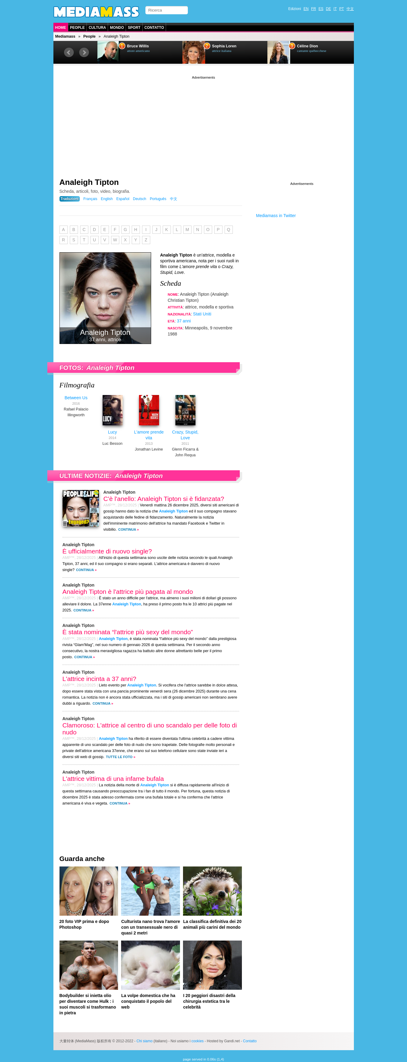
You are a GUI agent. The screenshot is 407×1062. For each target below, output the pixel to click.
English (107, 199)
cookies (198, 1041)
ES (320, 9)
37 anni (184, 320)
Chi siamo (145, 1041)
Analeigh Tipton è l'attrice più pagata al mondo (128, 591)
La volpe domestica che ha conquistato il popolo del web (148, 1001)
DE (328, 9)
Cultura (97, 28)
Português (158, 199)
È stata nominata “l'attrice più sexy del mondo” (128, 631)
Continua (127, 529)
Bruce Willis (138, 46)
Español (122, 199)
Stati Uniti (202, 313)
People (77, 28)
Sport (134, 28)
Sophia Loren (224, 46)
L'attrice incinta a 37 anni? (99, 678)
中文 (350, 9)
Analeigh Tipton (89, 182)
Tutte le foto (119, 757)
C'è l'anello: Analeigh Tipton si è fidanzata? (163, 498)
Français (90, 199)
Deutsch (139, 199)
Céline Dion (307, 46)
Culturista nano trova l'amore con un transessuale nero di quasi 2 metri (150, 927)
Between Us (76, 397)
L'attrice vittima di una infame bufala (113, 778)
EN (306, 9)
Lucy (112, 432)
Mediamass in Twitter (276, 215)
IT (335, 9)
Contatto (154, 28)
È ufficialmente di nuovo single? (107, 551)
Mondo (117, 28)
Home (60, 28)
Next (84, 52)
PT (341, 9)
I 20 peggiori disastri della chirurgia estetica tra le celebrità (209, 1001)
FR (313, 9)
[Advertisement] (203, 122)
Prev (69, 52)
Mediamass (65, 36)
